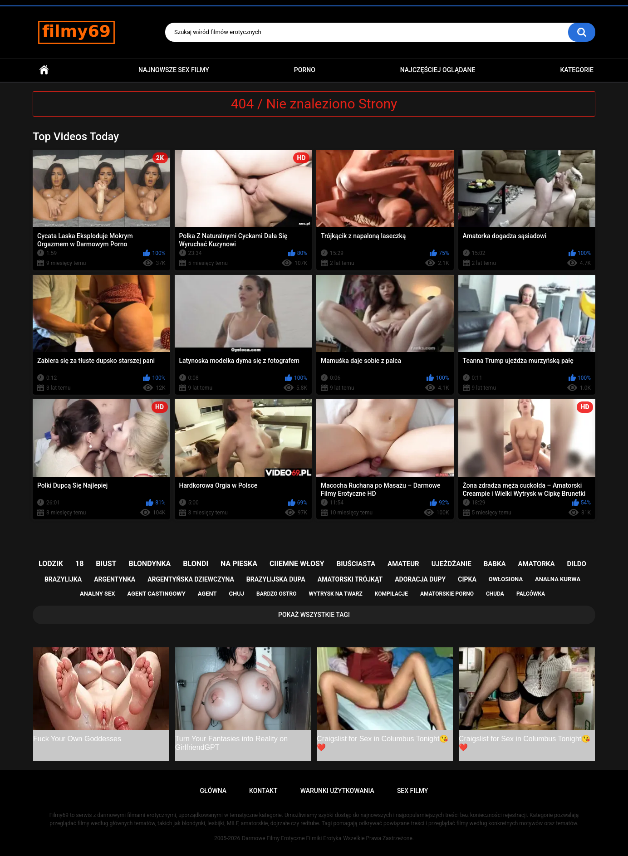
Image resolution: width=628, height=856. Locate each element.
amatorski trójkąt (350, 579)
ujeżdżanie (451, 564)
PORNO (304, 69)
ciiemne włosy (297, 563)
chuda (495, 594)
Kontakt (263, 790)
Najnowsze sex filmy (173, 69)
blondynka (149, 563)
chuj (237, 593)
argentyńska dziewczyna (190, 579)
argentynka (114, 579)
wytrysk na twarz (335, 594)
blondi (195, 563)
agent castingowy (156, 593)
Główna (44, 70)
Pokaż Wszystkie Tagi (314, 614)
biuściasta (356, 564)
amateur (403, 564)
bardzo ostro (276, 594)
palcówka (530, 594)
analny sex (97, 593)
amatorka (536, 564)
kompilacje (391, 594)
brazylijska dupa (275, 579)
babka (495, 564)
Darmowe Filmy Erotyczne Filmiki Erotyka (291, 838)
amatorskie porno (447, 594)
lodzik (51, 563)
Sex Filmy (412, 790)
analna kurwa (557, 579)
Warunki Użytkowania (337, 790)
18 (79, 563)
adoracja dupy (420, 579)
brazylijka (63, 579)
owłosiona (506, 579)
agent (207, 593)
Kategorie (577, 69)
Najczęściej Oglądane (438, 69)
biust (106, 563)
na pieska (239, 563)
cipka (467, 579)
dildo (576, 564)
